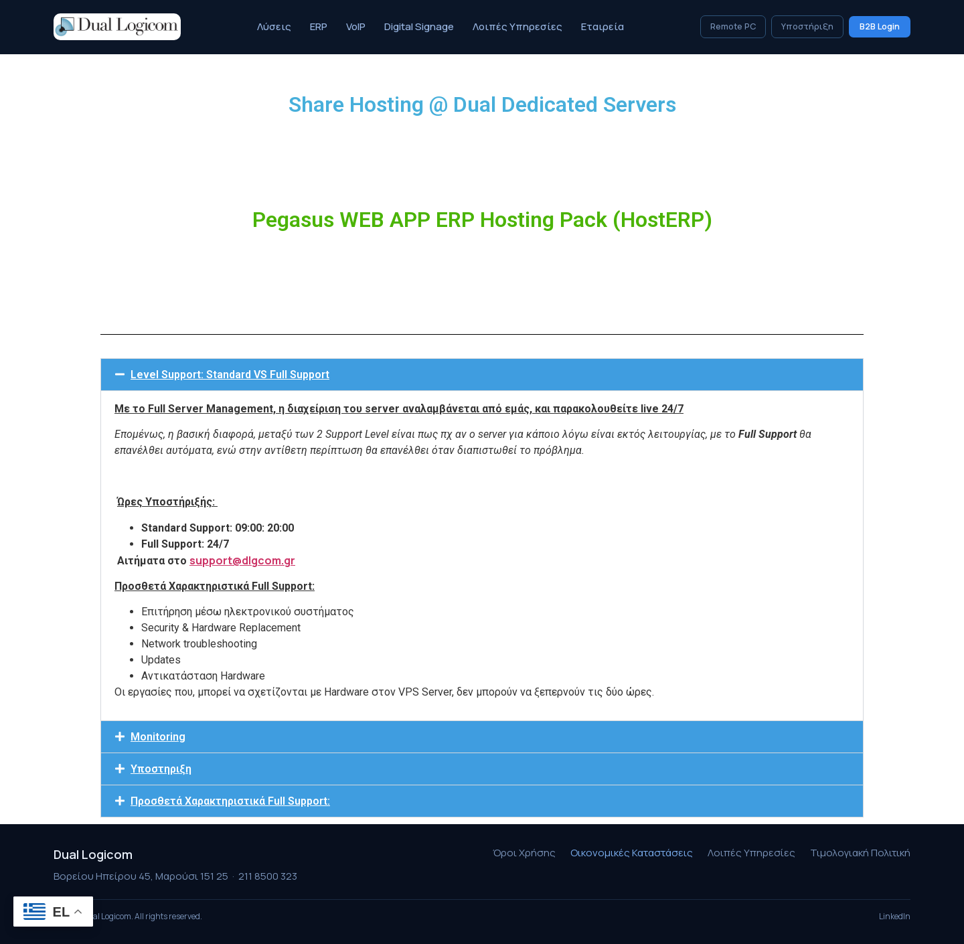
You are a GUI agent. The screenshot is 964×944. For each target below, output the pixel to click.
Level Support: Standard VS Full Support (230, 374)
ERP (318, 26)
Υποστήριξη (807, 26)
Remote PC (733, 26)
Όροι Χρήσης (524, 853)
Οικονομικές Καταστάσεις (631, 853)
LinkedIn (894, 916)
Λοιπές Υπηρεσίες (517, 26)
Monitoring (158, 736)
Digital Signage (419, 26)
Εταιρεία (602, 26)
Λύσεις (274, 26)
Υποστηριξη (161, 769)
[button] (482, 374)
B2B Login (880, 26)
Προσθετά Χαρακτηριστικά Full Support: (230, 801)
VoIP (356, 26)
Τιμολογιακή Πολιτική (860, 853)
